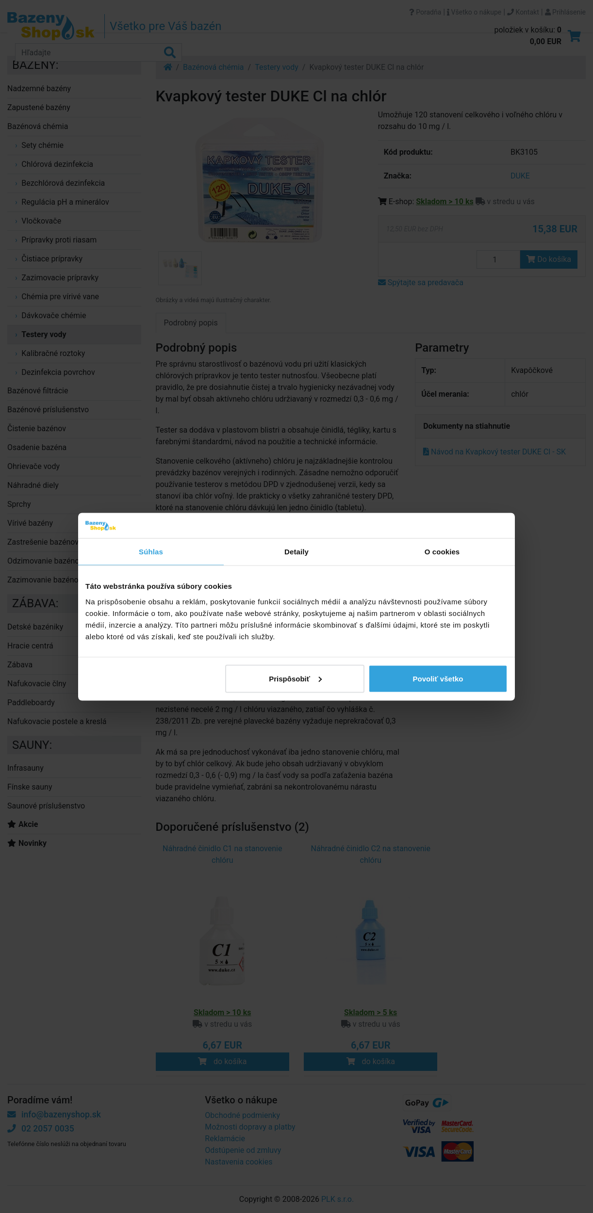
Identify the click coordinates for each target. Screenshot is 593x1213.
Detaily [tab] (296, 552)
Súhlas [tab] (151, 552)
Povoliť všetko (438, 678)
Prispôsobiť (295, 678)
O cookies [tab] (442, 552)
